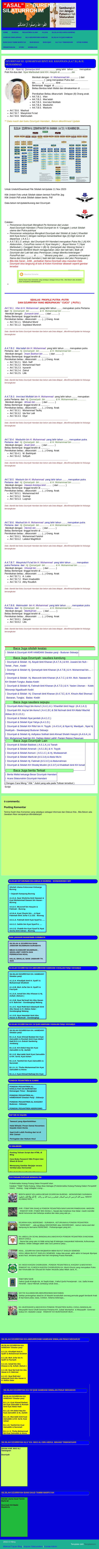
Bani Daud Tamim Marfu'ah (14, 42)
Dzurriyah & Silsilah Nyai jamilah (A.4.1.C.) (29, 718)
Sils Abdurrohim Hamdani (36, 37)
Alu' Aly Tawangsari (64, 42)
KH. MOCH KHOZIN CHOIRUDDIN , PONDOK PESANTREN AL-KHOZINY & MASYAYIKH (55, 1265)
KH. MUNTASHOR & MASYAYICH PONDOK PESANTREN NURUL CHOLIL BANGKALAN (55, 1307)
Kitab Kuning (82, 42)
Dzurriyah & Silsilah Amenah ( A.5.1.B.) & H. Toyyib (33, 749)
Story (21, 47)
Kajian (45, 32)
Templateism (90, 1544)
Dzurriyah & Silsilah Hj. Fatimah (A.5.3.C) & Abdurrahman (37, 761)
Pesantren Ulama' (30, 32)
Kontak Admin (50, 1546)
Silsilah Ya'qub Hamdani (61, 37)
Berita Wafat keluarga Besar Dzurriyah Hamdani (32, 774)
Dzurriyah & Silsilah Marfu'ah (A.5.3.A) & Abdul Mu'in (34, 757)
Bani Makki (34, 42)
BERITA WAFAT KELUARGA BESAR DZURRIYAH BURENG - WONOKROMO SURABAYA (55, 1194)
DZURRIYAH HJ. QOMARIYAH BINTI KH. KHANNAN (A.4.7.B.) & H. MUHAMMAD (44, 63)
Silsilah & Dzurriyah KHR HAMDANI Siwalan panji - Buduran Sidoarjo (42, 652)
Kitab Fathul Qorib (26, 1279)
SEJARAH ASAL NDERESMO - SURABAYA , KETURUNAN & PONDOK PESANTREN (53, 1222)
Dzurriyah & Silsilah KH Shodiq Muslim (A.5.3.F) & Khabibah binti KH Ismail (46, 765)
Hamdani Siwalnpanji (12, 37)
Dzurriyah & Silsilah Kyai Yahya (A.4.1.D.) (29, 722)
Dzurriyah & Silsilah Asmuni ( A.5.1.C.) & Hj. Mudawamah (37, 753)
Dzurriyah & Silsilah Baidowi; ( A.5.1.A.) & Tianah (32, 744)
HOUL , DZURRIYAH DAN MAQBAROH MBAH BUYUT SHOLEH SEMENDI (49, 1251)
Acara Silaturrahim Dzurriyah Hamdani (27, 778)
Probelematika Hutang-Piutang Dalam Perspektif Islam (31, 1183)
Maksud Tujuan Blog (12, 1546)
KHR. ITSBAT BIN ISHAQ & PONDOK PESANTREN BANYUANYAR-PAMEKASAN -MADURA (56, 1208)
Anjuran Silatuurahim (33, 1546)
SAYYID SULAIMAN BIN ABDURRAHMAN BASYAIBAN (41, 1293)
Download (32, 47)
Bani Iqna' (47, 42)
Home (5, 32)
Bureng (15, 32)
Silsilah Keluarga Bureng (63, 32)
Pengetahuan (9, 47)
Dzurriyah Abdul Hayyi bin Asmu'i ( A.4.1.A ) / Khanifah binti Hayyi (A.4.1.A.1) (47, 706)
